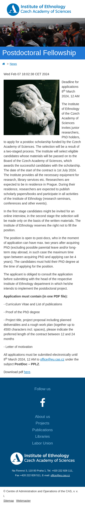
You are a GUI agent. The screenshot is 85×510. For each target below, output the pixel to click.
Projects (42, 423)
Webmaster (23, 500)
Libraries (42, 436)
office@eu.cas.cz (52, 359)
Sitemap (8, 500)
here (27, 372)
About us (42, 417)
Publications (42, 430)
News (13, 64)
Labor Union (42, 443)
